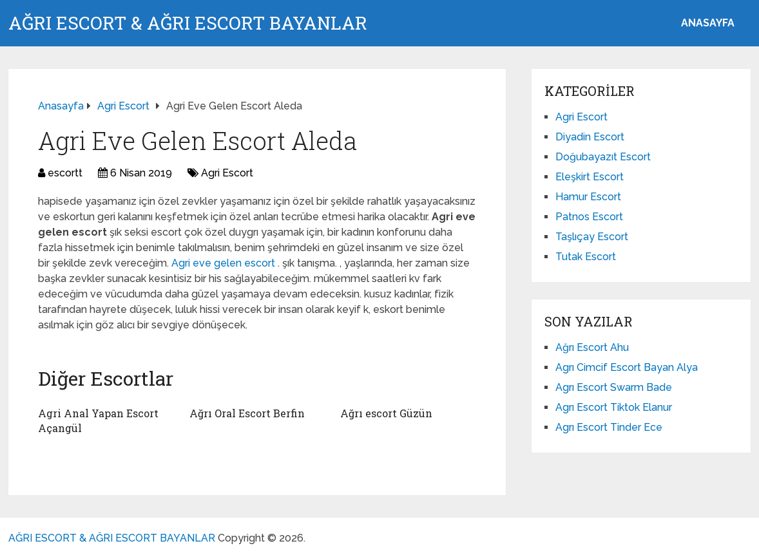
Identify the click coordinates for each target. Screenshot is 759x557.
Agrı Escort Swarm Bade (613, 387)
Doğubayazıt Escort (603, 157)
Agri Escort (227, 173)
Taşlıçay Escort (591, 237)
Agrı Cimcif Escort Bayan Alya (626, 367)
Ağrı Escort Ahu (592, 347)
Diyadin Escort (589, 137)
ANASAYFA (708, 23)
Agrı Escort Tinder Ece (608, 427)
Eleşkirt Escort (589, 177)
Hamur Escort (588, 197)
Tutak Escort (585, 256)
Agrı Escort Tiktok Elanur (613, 407)
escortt (65, 173)
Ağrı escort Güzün (386, 413)
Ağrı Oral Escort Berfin (247, 413)
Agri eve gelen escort (224, 263)
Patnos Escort (589, 217)
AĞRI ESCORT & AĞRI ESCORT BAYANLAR (187, 23)
